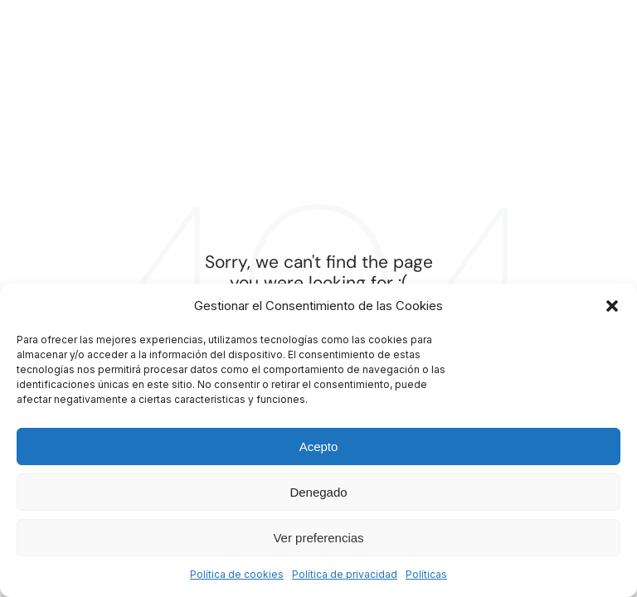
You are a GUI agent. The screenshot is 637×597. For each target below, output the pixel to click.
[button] (612, 306)
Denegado (318, 492)
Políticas (426, 574)
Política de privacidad (344, 574)
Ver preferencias (318, 538)
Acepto (318, 446)
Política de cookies (237, 574)
